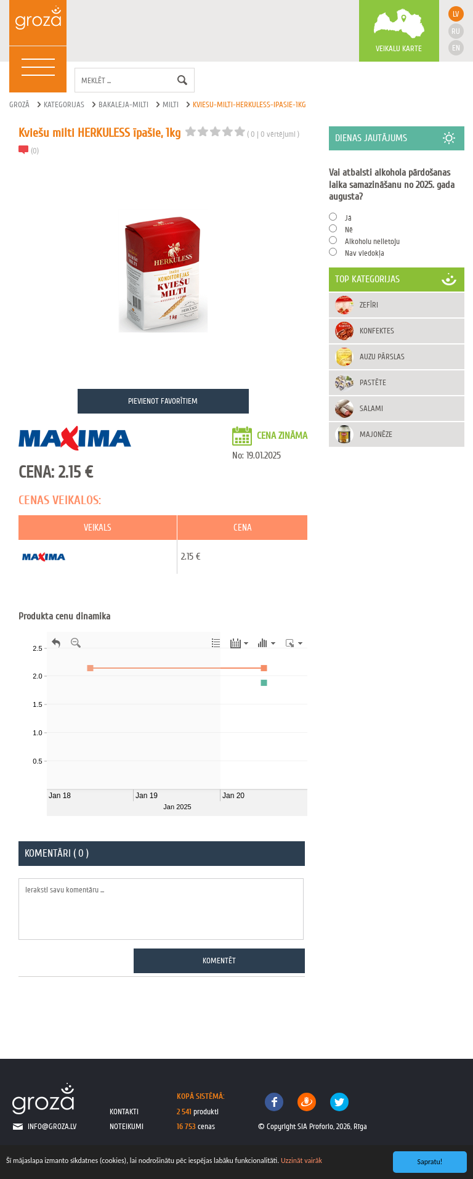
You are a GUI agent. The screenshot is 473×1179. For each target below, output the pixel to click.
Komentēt (219, 960)
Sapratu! (430, 1161)
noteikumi (127, 1126)
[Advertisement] (396, 517)
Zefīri (369, 304)
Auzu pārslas (382, 356)
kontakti (124, 1111)
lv (456, 13)
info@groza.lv (52, 1126)
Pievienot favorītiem (163, 401)
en (456, 47)
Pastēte (373, 382)
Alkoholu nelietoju (372, 241)
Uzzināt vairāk (301, 1160)
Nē (349, 229)
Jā (348, 217)
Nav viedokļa (364, 253)
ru (455, 31)
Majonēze (376, 434)
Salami (371, 408)
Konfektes (377, 330)
